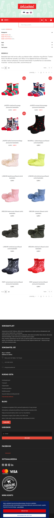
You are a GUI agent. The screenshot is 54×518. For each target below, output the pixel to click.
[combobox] (36, 24)
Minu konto (51, 20)
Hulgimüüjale (5, 385)
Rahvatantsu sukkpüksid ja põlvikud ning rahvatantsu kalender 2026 (19, 410)
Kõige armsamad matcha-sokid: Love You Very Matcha (16, 413)
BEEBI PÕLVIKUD (6, 36)
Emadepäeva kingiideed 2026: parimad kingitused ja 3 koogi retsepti (19, 407)
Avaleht (3, 29)
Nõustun (24, 511)
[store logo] (27, 8)
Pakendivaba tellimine (7, 396)
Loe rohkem (20, 507)
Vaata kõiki (6, 422)
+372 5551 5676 (9, 362)
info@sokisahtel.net (10, 367)
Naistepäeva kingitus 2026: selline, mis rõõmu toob (15, 415)
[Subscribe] (27, 438)
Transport (4, 383)
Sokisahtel (8, 453)
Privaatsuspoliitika (6, 388)
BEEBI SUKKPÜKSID (7, 38)
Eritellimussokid (6, 391)
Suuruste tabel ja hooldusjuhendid (10, 394)
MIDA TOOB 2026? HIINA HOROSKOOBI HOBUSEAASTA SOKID (18, 418)
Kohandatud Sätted (24, 515)
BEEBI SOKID (6, 35)
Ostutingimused (6, 380)
